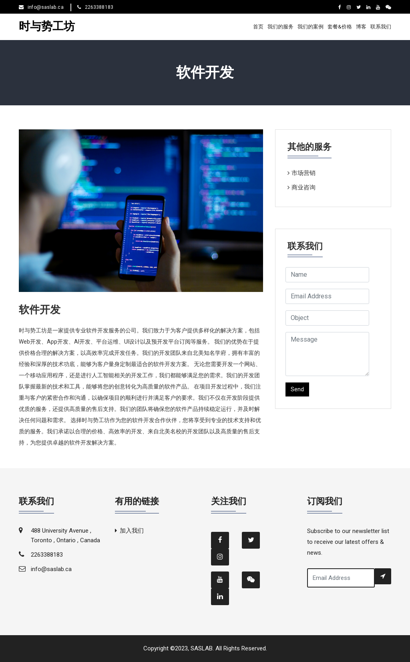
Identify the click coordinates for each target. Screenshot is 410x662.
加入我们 (132, 530)
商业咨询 (303, 187)
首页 (258, 27)
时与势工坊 (47, 26)
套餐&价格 (340, 27)
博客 (361, 27)
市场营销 (303, 173)
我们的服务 (280, 27)
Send (297, 389)
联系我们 (380, 27)
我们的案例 (310, 27)
